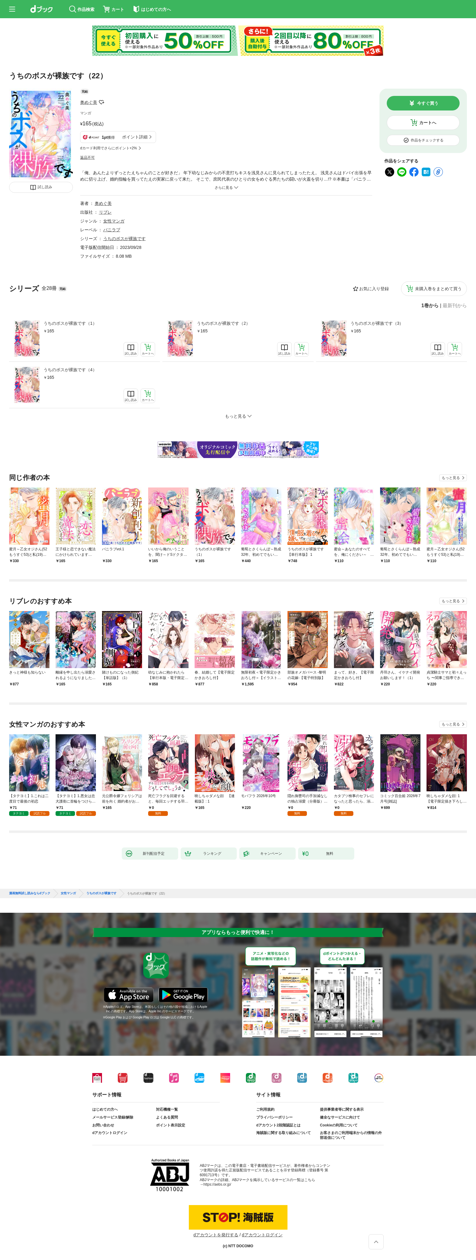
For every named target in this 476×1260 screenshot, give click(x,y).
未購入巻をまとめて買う (438, 288)
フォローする (101, 102)
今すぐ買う (427, 103)
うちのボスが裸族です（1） (70, 323)
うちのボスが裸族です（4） (70, 369)
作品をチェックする (427, 140)
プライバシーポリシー (274, 1117)
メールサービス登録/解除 (112, 1117)
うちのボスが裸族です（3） (377, 323)
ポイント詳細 (135, 136)
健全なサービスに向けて (340, 1117)
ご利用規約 (265, 1109)
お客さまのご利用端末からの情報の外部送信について (351, 1135)
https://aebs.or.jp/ (217, 1184)
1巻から (430, 305)
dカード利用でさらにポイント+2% (108, 148)
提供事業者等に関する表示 (342, 1109)
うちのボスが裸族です (124, 238)
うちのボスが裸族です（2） (223, 323)
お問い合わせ (103, 1125)
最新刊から (455, 305)
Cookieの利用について (339, 1125)
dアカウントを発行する (215, 1234)
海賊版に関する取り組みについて (283, 1133)
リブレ (105, 212)
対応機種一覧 (167, 1109)
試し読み (45, 187)
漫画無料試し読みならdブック (29, 893)
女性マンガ (113, 221)
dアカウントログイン (109, 1133)
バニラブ (111, 229)
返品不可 (87, 157)
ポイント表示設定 (170, 1125)
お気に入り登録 (374, 288)
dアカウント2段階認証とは (278, 1125)
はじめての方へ (105, 1109)
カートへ (427, 122)
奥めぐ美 (88, 102)
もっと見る (451, 478)
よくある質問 (167, 1117)
